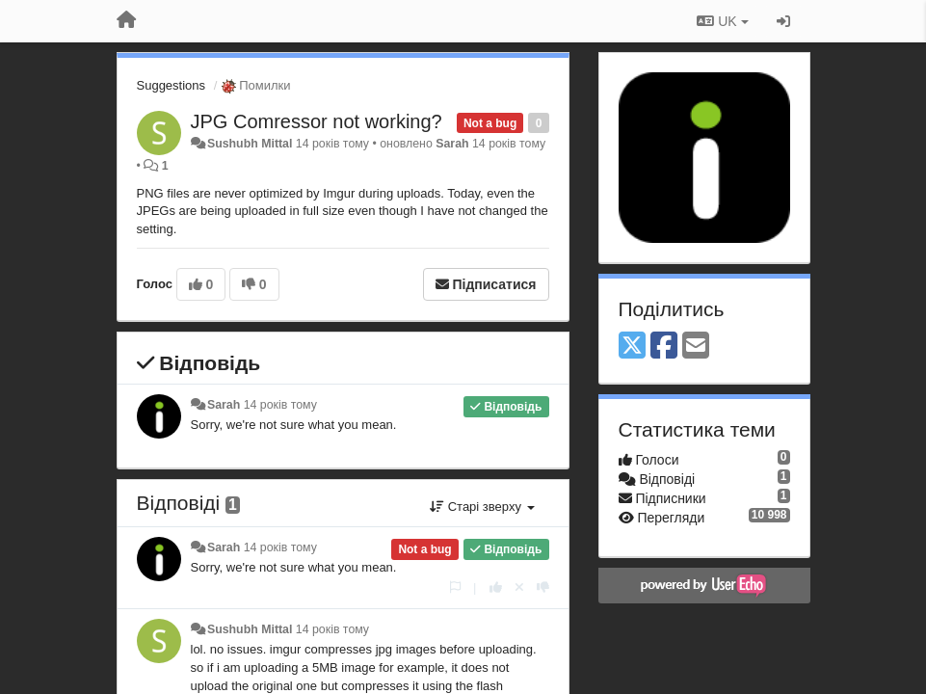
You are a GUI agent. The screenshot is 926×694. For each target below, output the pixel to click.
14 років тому (280, 405)
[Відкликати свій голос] (519, 587)
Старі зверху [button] (482, 506)
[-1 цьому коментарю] (543, 587)
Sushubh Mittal (249, 143)
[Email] (695, 346)
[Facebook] (663, 346)
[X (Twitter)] (632, 346)
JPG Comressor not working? (316, 121)
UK (722, 21)
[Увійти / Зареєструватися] (783, 21)
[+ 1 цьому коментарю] (495, 587)
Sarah (452, 143)
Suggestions (171, 85)
